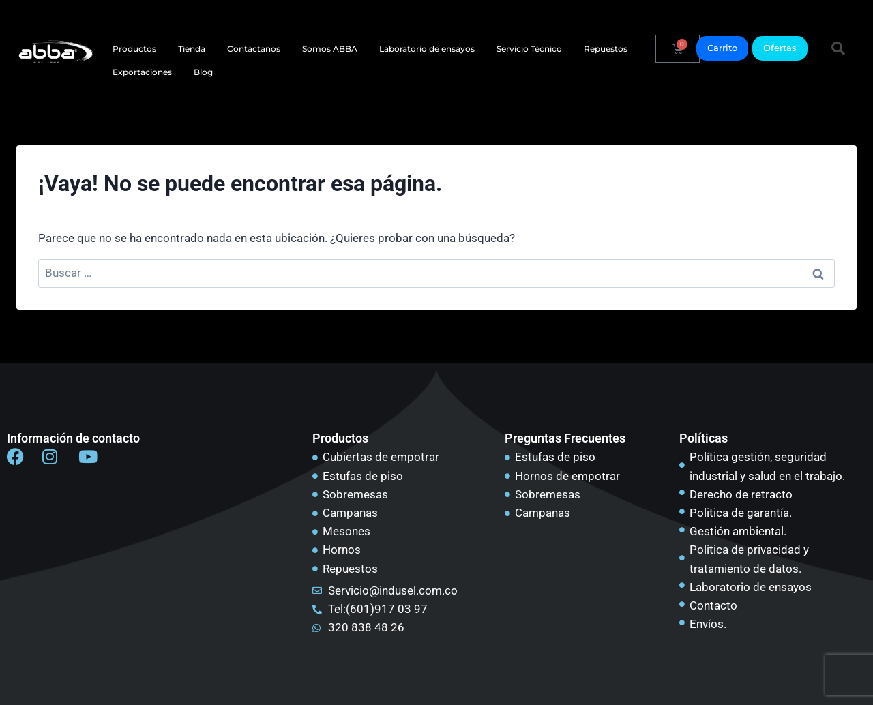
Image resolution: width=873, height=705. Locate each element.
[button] (838, 48)
